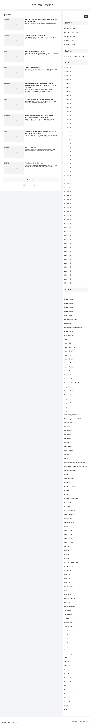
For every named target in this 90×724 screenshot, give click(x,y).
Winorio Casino (69, 666)
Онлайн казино (69, 690)
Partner (66, 550)
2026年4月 (67, 68)
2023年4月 (67, 211)
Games (66, 454)
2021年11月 (68, 255)
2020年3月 (67, 283)
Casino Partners (69, 367)
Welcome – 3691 (69, 40)
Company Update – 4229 (71, 32)
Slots (65, 590)
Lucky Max (67, 502)
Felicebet (67, 427)
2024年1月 (67, 175)
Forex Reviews (68, 450)
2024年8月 (67, 147)
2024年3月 (67, 167)
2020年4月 (67, 279)
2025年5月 (67, 111)
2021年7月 (67, 267)
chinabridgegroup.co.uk (71, 415)
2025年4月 (67, 115)
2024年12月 (68, 131)
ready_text (67, 570)
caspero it (67, 411)
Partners (66, 554)
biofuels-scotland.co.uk (71, 319)
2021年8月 (67, 263)
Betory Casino (68, 315)
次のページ (30, 180)
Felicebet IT (67, 439)
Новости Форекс (69, 682)
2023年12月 (68, 179)
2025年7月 (67, 103)
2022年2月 (67, 251)
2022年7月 (67, 239)
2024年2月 (67, 171)
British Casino (68, 331)
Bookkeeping (68, 323)
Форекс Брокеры (69, 702)
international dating (70, 470)
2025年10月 (68, 91)
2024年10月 (68, 139)
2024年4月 (67, 163)
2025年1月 (67, 127)
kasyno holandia (69, 478)
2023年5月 (67, 207)
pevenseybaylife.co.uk (71, 562)
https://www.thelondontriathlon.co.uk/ (75, 466)
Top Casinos (68, 614)
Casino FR (67, 355)
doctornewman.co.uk (70, 423)
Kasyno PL (67, 482)
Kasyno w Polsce (69, 486)
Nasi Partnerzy (68, 518)
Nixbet (66, 526)
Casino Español (69, 351)
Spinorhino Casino (69, 606)
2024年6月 (67, 155)
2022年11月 (68, 231)
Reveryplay (67, 574)
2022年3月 (67, 247)
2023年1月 (67, 223)
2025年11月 (68, 87)
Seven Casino (68, 586)
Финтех (66, 698)
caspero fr (67, 407)
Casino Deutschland (70, 347)
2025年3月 (67, 119)
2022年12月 (68, 227)
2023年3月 (67, 215)
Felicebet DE (68, 431)
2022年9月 (67, 235)
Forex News (68, 447)
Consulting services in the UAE (73, 419)
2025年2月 (67, 123)
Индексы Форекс (69, 670)
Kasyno (66, 474)
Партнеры (67, 694)
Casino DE (67, 343)
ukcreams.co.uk (69, 622)
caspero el (67, 403)
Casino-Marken (69, 379)
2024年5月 (67, 159)
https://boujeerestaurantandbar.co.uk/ (75, 462)
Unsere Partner (69, 626)
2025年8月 (67, 99)
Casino (66, 339)
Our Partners (68, 546)
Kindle (66, 494)
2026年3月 (67, 72)
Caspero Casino (69, 391)
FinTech (66, 442)
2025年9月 (67, 95)
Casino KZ (67, 363)
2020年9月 (67, 275)
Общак (66, 686)
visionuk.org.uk (68, 654)
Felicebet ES (68, 434)
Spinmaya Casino (69, 598)
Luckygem (67, 506)
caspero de (67, 399)
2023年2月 (67, 219)
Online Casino (68, 530)
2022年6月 (67, 243)
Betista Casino (68, 299)
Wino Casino (68, 662)
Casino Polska (68, 371)
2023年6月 (67, 203)
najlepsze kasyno (69, 514)
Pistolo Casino (68, 566)
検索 (65, 13)
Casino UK (67, 375)
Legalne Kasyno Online (71, 498)
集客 (65, 710)
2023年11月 (68, 183)
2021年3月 (67, 271)
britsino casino (68, 335)
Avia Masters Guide (70, 28)
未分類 (66, 706)
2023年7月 (67, 199)
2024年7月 (67, 151)
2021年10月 (68, 259)
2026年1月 (67, 79)
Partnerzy (67, 558)
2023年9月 (67, 191)
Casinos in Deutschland (71, 383)
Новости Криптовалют (71, 678)
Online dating (68, 538)
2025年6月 (67, 107)
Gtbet (66, 458)
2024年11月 (68, 135)
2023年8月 (67, 195)
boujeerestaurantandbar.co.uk (73, 327)
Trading (66, 618)
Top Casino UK (68, 610)
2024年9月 (67, 143)
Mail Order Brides (69, 510)
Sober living (67, 594)
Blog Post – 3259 (69, 44)
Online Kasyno (68, 542)
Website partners (69, 658)
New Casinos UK (69, 522)
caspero (66, 387)
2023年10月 (68, 187)
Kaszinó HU (67, 490)
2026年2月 (67, 76)
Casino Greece (68, 359)
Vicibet (66, 630)
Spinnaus (67, 602)
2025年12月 (68, 83)
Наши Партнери (69, 674)
